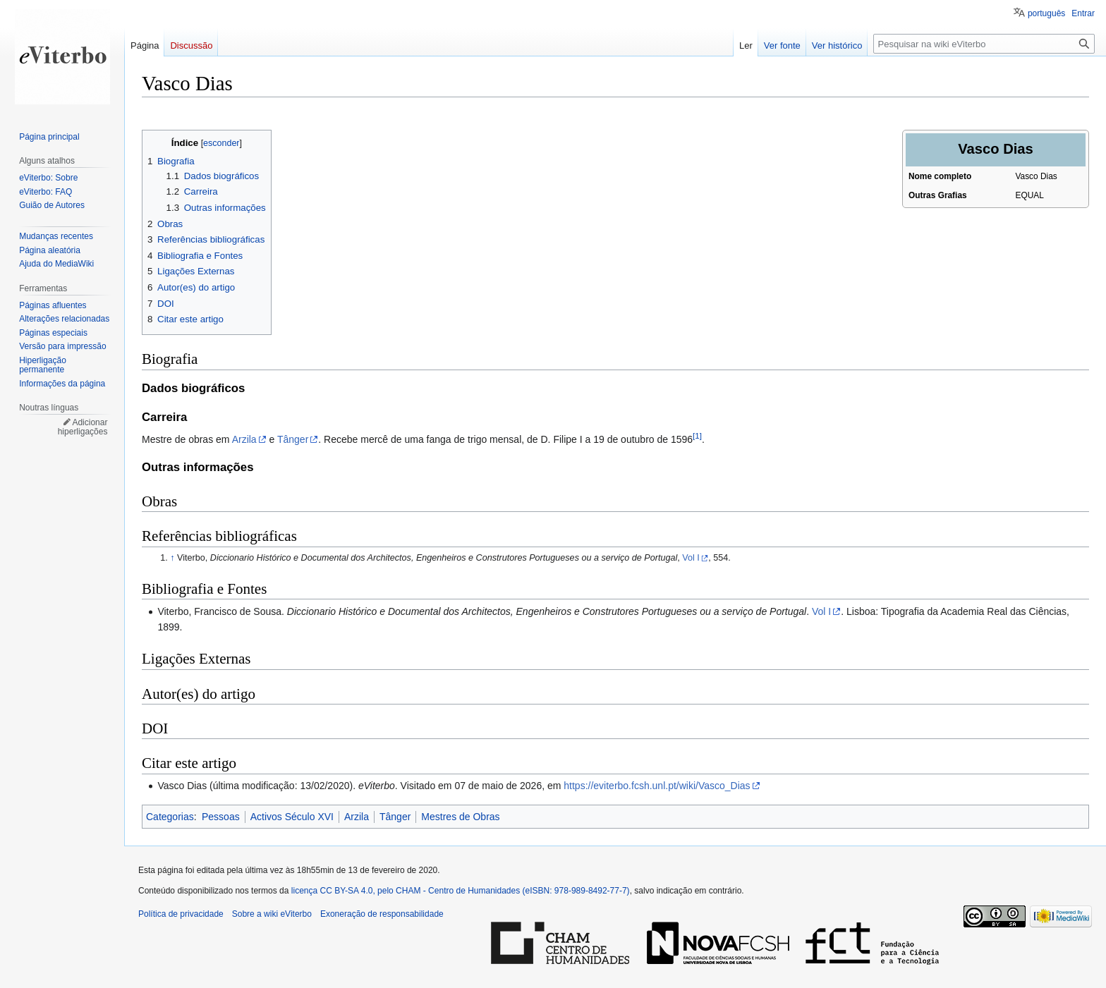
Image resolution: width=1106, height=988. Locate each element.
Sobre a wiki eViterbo (272, 914)
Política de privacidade (181, 914)
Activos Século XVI (292, 816)
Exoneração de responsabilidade (382, 914)
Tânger (292, 439)
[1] (697, 436)
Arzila (244, 439)
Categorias (170, 816)
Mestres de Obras (460, 816)
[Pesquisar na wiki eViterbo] (984, 44)
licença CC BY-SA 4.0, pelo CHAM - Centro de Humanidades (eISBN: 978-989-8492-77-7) (460, 891)
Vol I (691, 558)
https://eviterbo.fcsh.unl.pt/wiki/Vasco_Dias (657, 785)
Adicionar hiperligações (83, 427)
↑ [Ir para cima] (172, 558)
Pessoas (221, 816)
